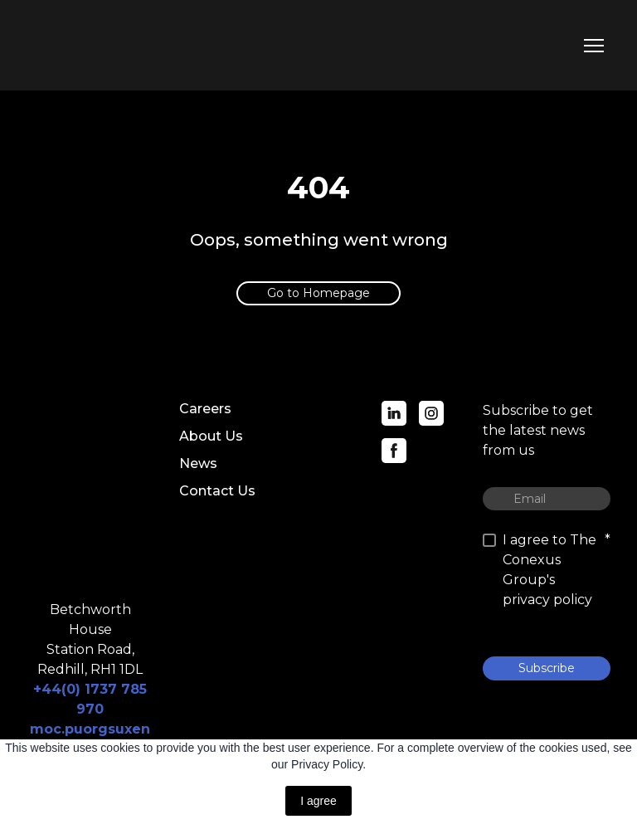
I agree (318, 800)
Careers (205, 409)
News (198, 463)
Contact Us (217, 491)
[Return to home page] (101, 45)
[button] (318, 293)
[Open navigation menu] (593, 45)
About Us (211, 436)
